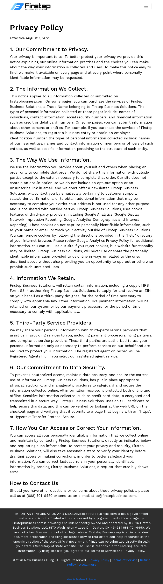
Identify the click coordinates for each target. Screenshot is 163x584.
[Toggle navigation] (146, 6)
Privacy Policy (98, 560)
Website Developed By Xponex (81, 579)
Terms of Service (124, 560)
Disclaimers (87, 564)
